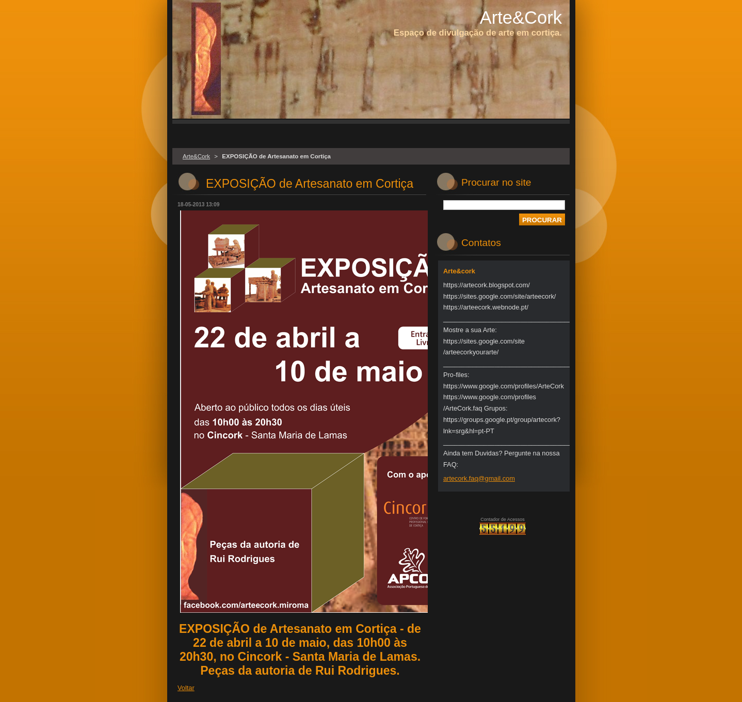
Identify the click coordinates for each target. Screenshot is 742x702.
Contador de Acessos (502, 519)
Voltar (186, 688)
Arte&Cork (196, 156)
